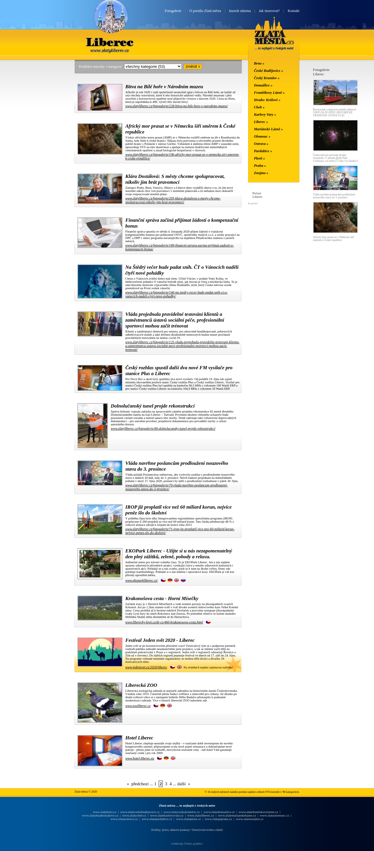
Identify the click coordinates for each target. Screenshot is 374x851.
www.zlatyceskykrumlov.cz (182, 812)
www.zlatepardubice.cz (157, 819)
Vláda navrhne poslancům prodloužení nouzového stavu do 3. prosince (334, 196)
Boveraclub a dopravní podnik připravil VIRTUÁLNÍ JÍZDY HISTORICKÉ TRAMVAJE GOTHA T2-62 (334, 112)
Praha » (260, 166)
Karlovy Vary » (265, 114)
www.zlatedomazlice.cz (219, 812)
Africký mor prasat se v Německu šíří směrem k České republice (333, 239)
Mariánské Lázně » (268, 129)
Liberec (111, 42)
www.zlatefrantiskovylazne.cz (258, 812)
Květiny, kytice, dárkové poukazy (170, 829)
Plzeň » (259, 158)
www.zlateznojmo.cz (250, 819)
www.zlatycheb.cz (134, 815)
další (181, 783)
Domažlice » (263, 85)
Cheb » (259, 107)
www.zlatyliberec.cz (200, 815)
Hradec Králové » (267, 100)
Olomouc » (262, 136)
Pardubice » (263, 151)
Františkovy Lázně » (269, 93)
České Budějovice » (268, 71)
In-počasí (252, 203)
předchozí (140, 783)
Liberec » (261, 122)
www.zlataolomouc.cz (274, 815)
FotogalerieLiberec (321, 72)
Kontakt (293, 11)
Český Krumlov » (267, 78)
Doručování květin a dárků (207, 829)
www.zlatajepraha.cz (218, 819)
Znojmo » (261, 173)
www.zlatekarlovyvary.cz (166, 815)
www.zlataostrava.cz (124, 819)
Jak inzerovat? (269, 11)
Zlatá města (274, 40)
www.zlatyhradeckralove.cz (100, 815)
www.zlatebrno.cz (104, 812)
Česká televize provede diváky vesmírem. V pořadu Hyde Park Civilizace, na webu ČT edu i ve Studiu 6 (335, 158)
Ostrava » (261, 144)
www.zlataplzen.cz (188, 819)
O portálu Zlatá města (205, 11)
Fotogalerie (173, 11)
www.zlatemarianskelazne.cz (237, 815)
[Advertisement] (39, 155)
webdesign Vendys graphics (187, 843)
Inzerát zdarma (240, 11)
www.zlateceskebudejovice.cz (140, 812)
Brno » (259, 63)
